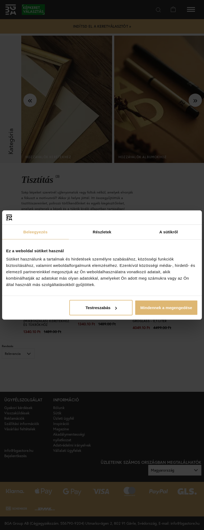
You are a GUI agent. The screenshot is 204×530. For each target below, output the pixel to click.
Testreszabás (101, 307)
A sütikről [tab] (168, 231)
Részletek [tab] (102, 231)
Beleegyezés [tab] (35, 231)
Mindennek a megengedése (166, 307)
